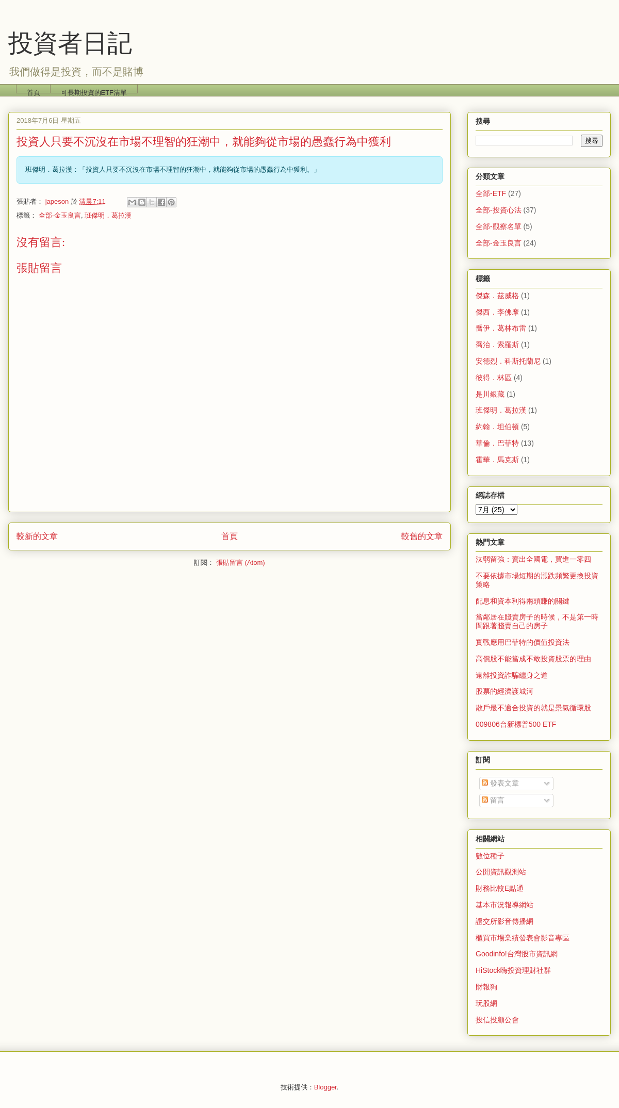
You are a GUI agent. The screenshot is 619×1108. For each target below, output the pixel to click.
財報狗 (486, 987)
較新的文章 (37, 536)
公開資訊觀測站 (501, 872)
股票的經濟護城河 (504, 691)
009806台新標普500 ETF (516, 724)
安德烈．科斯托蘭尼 (508, 361)
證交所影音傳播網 (504, 921)
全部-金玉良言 (60, 215)
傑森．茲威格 (497, 295)
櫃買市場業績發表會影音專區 (522, 938)
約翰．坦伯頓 (497, 426)
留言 (493, 800)
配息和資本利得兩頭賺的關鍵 (522, 601)
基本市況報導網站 (504, 905)
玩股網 (486, 1003)
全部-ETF (491, 193)
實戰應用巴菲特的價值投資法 (522, 642)
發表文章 (500, 783)
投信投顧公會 (497, 1020)
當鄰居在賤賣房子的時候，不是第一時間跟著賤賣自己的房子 (537, 621)
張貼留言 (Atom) (240, 562)
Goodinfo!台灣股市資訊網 (517, 954)
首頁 (33, 91)
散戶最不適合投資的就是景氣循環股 (533, 708)
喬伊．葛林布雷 (501, 328)
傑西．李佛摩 (497, 312)
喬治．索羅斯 (497, 344)
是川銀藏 (490, 394)
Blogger (325, 1087)
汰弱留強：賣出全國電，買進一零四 (533, 559)
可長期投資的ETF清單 (94, 91)
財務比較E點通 (500, 888)
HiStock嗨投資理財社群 (513, 970)
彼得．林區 (494, 377)
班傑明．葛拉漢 (108, 215)
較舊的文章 (422, 536)
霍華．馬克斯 (497, 459)
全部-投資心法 (499, 210)
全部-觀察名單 (499, 226)
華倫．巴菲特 (497, 443)
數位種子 (490, 856)
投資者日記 (70, 43)
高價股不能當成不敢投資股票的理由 (533, 659)
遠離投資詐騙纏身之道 (512, 675)
